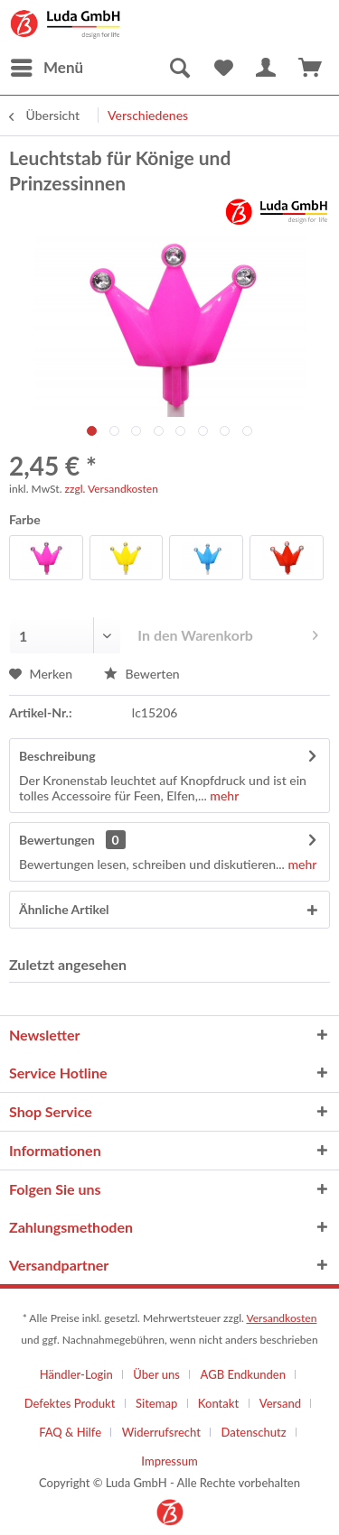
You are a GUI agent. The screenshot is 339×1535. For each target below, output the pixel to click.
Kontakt (218, 1403)
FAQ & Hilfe (70, 1432)
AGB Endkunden (243, 1374)
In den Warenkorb (227, 632)
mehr (223, 795)
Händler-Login (76, 1374)
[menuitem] (46, 68)
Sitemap (156, 1403)
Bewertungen (57, 839)
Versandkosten (281, 1318)
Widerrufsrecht (161, 1432)
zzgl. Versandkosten (111, 488)
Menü (47, 65)
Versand (280, 1403)
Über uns (156, 1374)
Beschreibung (57, 755)
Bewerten (142, 673)
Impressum (169, 1461)
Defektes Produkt (70, 1403)
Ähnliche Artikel (64, 909)
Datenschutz (254, 1432)
